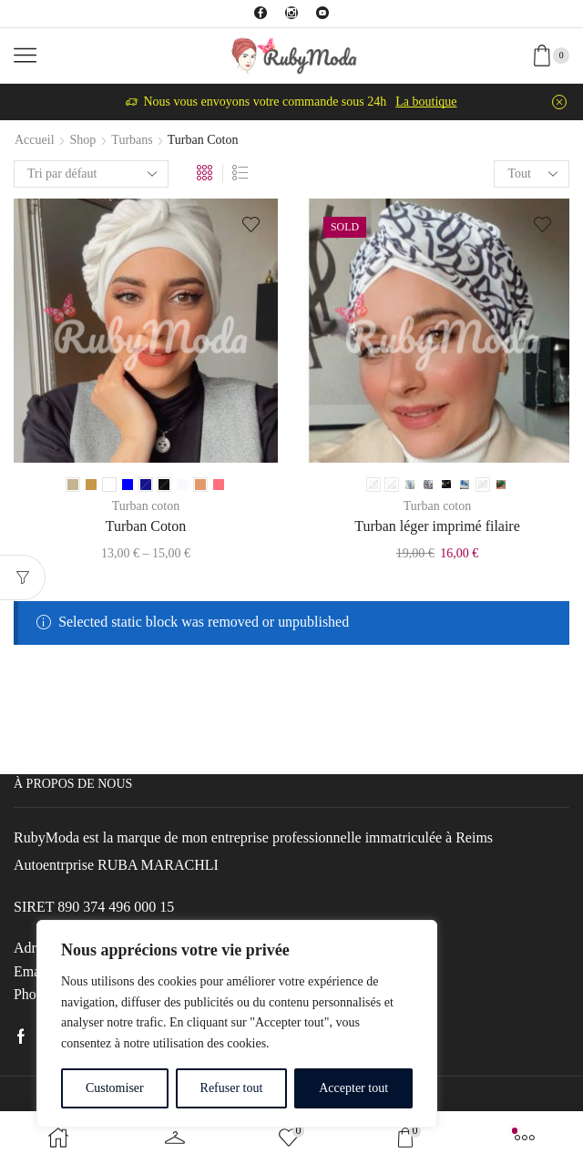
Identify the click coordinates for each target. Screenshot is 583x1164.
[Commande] (91, 174)
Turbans (131, 140)
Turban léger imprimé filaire (437, 526)
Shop (83, 140)
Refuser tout (231, 1088)
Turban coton (146, 506)
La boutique (425, 101)
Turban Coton (146, 526)
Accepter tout (353, 1088)
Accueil (35, 140)
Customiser (115, 1088)
